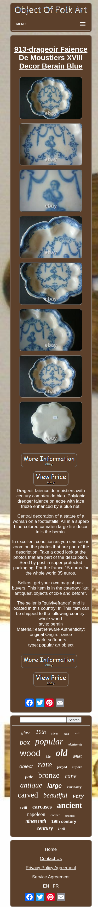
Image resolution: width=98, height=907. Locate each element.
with (77, 733)
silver (55, 733)
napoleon (36, 814)
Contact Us (51, 858)
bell (61, 828)
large (54, 785)
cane (71, 776)
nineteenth (35, 821)
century (45, 828)
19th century (63, 821)
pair (29, 776)
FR (56, 886)
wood (30, 753)
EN (46, 886)
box (25, 742)
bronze (49, 775)
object (26, 766)
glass (25, 732)
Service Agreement (51, 876)
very (78, 795)
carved (28, 795)
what (77, 756)
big (48, 756)
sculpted (70, 815)
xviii (23, 807)
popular (49, 741)
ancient (69, 805)
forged (62, 767)
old (62, 753)
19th (41, 731)
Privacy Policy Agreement (51, 867)
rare (45, 764)
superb (77, 767)
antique (31, 785)
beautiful (55, 795)
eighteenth (75, 744)
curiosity (74, 787)
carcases (42, 807)
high (66, 733)
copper (55, 815)
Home (51, 849)
